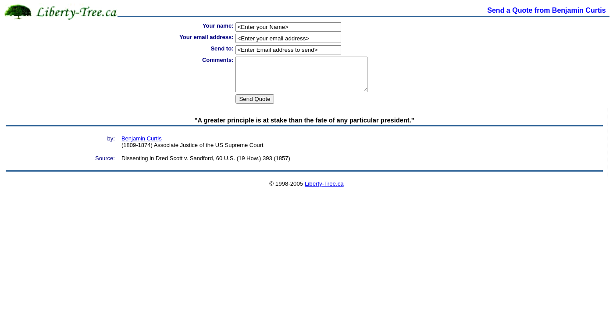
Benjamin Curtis (141, 145)
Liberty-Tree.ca (324, 190)
